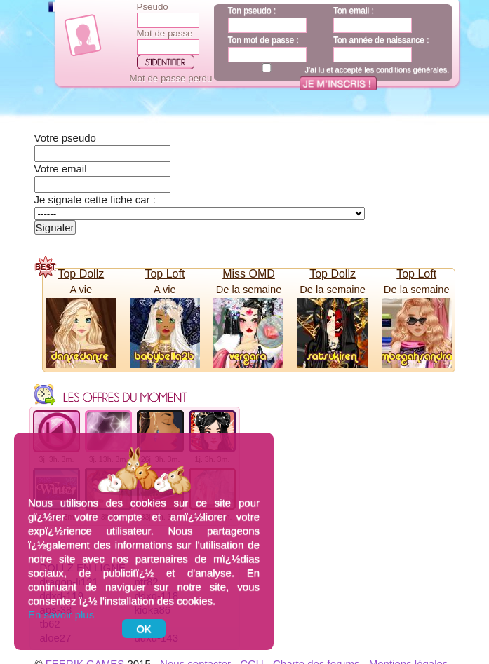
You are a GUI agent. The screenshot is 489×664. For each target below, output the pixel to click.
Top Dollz (81, 274)
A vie (80, 289)
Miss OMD (248, 274)
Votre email (60, 169)
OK (144, 629)
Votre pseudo (65, 138)
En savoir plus (61, 615)
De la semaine (249, 289)
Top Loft (165, 274)
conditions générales (411, 69)
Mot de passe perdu (171, 78)
